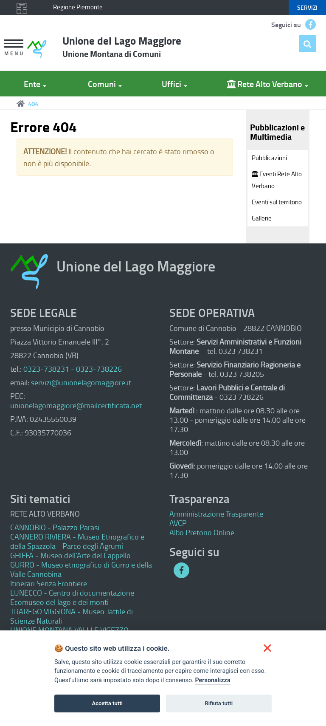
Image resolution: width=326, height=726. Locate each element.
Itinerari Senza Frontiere (48, 583)
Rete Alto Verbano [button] (267, 84)
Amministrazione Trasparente (216, 513)
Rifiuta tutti (219, 703)
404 (33, 103)
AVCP (178, 523)
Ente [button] (35, 84)
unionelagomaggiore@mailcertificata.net (76, 405)
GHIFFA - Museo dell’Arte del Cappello (70, 555)
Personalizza (212, 680)
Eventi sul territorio (277, 202)
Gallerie (262, 218)
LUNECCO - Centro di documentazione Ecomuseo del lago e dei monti (72, 597)
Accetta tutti (107, 703)
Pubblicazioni (269, 157)
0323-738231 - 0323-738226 (72, 369)
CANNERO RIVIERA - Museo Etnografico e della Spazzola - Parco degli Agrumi (77, 541)
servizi (307, 7)
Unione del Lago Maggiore (121, 46)
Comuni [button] (105, 84)
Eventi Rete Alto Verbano (277, 179)
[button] (13, 48)
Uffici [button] (174, 84)
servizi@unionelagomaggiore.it (81, 382)
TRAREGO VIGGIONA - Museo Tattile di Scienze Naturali (71, 616)
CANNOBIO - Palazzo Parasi (54, 527)
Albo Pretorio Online (201, 532)
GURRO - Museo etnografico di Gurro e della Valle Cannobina (81, 569)
